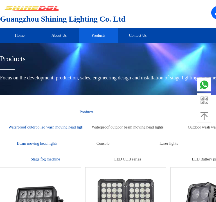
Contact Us (138, 35)
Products (98, 35)
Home (19, 35)
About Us (59, 35)
